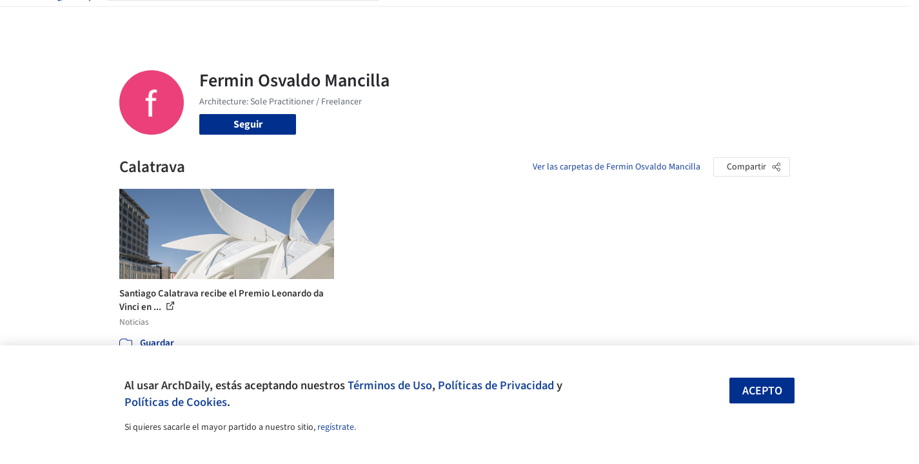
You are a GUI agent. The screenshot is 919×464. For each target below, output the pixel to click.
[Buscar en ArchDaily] (253, 18)
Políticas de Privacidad (496, 385)
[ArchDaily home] (73, 18)
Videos (627, 18)
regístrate (335, 427)
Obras (406, 18)
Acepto (762, 391)
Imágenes (451, 18)
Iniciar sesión (697, 18)
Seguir (247, 124)
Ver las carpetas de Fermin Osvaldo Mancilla (616, 166)
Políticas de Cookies (175, 402)
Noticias (584, 18)
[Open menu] (846, 18)
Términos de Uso (390, 385)
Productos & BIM (519, 18)
